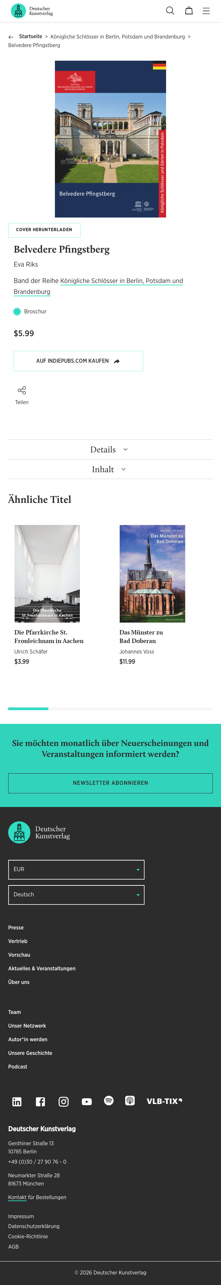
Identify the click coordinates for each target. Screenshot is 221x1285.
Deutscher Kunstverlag (119, 1273)
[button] (22, 390)
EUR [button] (19, 869)
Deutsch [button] (24, 895)
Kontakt (17, 1197)
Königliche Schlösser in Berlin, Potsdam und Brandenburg (117, 37)
